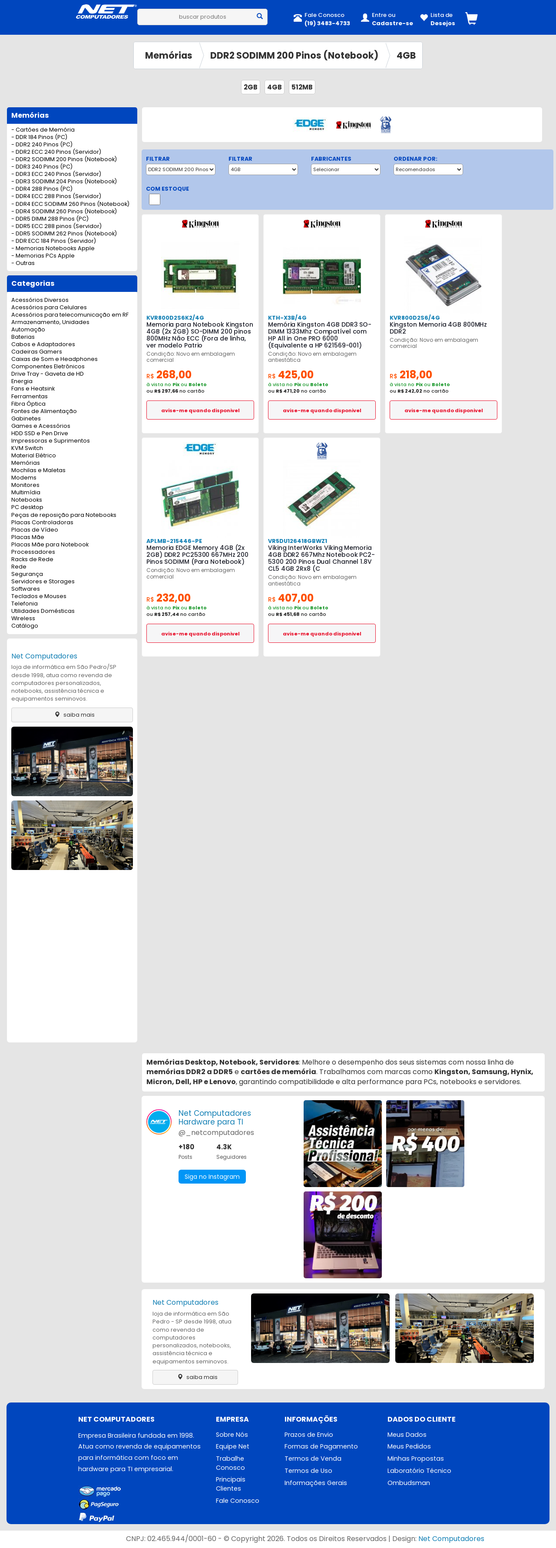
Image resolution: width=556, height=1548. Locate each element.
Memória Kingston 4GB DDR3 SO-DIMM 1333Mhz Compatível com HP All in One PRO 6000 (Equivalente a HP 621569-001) (319, 335)
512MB (302, 87)
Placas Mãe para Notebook (50, 545)
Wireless (23, 619)
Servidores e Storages (43, 582)
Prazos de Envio (309, 1434)
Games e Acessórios (40, 426)
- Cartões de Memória (43, 130)
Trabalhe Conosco (230, 1463)
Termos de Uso (308, 1470)
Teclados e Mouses (38, 596)
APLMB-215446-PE (174, 541)
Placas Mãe (27, 537)
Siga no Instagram (212, 1176)
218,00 (411, 374)
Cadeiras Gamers (36, 352)
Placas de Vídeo (34, 530)
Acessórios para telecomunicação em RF (70, 315)
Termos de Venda (313, 1458)
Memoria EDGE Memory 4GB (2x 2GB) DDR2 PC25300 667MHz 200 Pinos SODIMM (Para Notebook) (197, 554)
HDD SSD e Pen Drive (39, 434)
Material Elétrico (33, 456)
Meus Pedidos (409, 1446)
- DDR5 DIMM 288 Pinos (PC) (50, 219)
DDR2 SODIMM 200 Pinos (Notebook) (294, 55)
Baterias (23, 337)
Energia (22, 381)
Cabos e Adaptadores (43, 344)
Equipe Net (232, 1446)
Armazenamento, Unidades (50, 322)
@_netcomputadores (216, 1133)
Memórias (168, 55)
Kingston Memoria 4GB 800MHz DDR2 (438, 328)
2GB (251, 87)
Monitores (25, 485)
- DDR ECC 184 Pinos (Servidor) (53, 241)
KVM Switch (27, 448)
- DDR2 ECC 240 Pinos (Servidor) (56, 152)
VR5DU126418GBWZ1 (297, 541)
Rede (18, 567)
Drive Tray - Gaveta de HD (47, 374)
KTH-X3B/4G (287, 317)
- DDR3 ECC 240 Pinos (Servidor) (56, 174)
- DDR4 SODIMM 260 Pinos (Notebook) (64, 212)
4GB (406, 55)
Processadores (33, 552)
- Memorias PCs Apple (43, 256)
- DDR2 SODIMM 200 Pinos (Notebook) (64, 159)
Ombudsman (408, 1483)
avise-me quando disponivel (200, 410)
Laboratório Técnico (419, 1470)
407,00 (291, 598)
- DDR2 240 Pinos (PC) (42, 145)
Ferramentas (29, 397)
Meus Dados (407, 1434)
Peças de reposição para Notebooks (63, 515)
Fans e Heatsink (33, 389)
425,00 (291, 374)
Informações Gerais (316, 1483)
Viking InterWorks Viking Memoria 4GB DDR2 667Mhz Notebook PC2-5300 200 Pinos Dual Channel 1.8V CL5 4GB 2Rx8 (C (321, 558)
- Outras (23, 263)
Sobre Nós (232, 1434)
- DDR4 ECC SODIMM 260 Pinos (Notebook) (70, 204)
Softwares (25, 589)
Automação (28, 330)
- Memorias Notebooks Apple (53, 248)
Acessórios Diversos (40, 300)
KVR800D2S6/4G (415, 317)
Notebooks (26, 500)
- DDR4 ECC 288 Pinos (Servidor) (56, 196)
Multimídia (25, 493)
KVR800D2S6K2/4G (175, 317)
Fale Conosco (237, 1500)
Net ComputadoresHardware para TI (215, 1117)
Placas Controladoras (42, 523)
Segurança (27, 574)
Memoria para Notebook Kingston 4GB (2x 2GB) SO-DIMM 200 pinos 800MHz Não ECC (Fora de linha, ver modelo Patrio (199, 335)
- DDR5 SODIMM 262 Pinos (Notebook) (64, 234)
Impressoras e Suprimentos (50, 441)
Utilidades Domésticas (43, 611)
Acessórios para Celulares (49, 308)
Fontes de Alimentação (44, 411)
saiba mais (72, 714)
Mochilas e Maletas (38, 470)
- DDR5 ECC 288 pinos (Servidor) (56, 226)
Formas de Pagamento (321, 1446)
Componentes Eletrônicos (48, 367)
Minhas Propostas (415, 1458)
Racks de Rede (32, 559)
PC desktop (27, 507)
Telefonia (24, 604)
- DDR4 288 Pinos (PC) (42, 189)
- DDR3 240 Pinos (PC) (42, 167)
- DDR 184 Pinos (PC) (39, 137)
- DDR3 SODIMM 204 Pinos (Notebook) (64, 182)
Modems (23, 478)
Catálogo (24, 626)
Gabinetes (26, 419)
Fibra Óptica (28, 404)
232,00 (168, 598)
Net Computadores (44, 656)
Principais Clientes (230, 1484)
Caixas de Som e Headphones (54, 359)
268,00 (169, 374)
